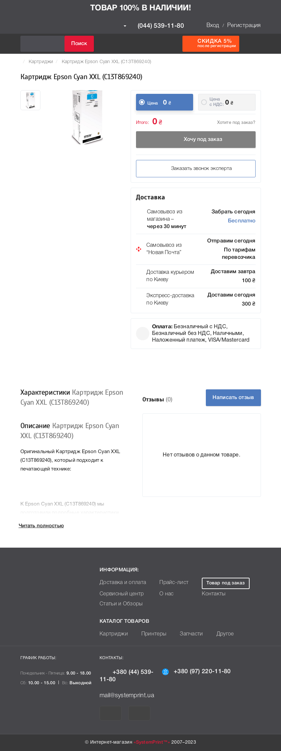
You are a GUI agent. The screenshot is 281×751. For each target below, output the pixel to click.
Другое (215, 634)
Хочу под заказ (196, 140)
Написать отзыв (233, 397)
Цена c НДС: (216, 102)
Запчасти (184, 634)
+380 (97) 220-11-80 (196, 671)
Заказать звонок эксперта (196, 169)
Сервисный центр (119, 594)
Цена (152, 103)
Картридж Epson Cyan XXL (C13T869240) (106, 62)
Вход (212, 25)
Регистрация (244, 25)
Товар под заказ (223, 583)
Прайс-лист (167, 583)
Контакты (210, 594)
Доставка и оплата (120, 583)
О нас (161, 594)
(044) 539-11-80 (154, 26)
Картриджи (41, 62)
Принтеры (149, 634)
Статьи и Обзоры (119, 604)
